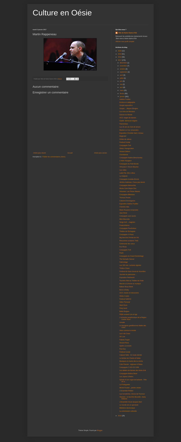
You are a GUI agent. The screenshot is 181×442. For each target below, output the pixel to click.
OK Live (122, 337)
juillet (122, 78)
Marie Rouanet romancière (128, 210)
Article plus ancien (100, 153)
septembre (124, 72)
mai (121, 84)
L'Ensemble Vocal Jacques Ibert (130, 402)
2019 (120, 54)
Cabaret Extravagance (127, 201)
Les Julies (122, 170)
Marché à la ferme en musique (130, 284)
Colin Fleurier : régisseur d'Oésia (130, 364)
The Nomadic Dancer (126, 259)
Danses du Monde (125, 115)
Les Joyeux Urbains (126, 376)
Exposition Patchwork (127, 277)
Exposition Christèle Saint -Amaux (131, 133)
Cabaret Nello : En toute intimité (130, 355)
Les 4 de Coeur (124, 334)
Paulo (121, 253)
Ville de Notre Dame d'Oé (127, 33)
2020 (120, 51)
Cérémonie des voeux (127, 244)
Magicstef (122, 136)
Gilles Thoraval (124, 302)
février (122, 93)
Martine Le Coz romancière (129, 130)
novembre (123, 66)
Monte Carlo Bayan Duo (127, 188)
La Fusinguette (124, 385)
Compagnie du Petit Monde (129, 164)
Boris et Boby (124, 290)
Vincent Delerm (124, 151)
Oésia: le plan (124, 296)
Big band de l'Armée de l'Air (129, 237)
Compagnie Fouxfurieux (127, 228)
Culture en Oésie (62, 12)
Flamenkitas (123, 124)
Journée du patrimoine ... (128, 274)
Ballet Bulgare (124, 311)
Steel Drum (123, 305)
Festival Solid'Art (125, 299)
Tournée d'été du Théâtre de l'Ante (131, 281)
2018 (120, 57)
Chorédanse (123, 155)
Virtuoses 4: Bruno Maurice (129, 167)
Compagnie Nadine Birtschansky (130, 158)
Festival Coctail (124, 142)
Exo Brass (123, 247)
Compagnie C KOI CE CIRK (129, 367)
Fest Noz (122, 349)
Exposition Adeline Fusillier (128, 204)
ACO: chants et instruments (129, 293)
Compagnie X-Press (126, 234)
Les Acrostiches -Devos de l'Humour (132, 394)
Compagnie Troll (125, 145)
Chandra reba (124, 207)
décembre (123, 63)
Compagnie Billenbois (127, 195)
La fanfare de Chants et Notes (129, 358)
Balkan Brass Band (126, 287)
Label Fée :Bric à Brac (127, 173)
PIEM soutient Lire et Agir (128, 314)
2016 (120, 416)
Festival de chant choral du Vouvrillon (132, 271)
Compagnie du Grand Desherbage (131, 256)
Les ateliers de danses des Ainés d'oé (132, 370)
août (121, 75)
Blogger (99, 430)
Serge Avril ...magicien (127, 222)
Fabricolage (123, 262)
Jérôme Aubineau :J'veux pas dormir (132, 182)
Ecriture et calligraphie (127, 102)
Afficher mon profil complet (124, 41)
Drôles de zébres (125, 139)
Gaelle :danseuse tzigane (128, 121)
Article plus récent (39, 153)
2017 (120, 60)
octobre (122, 69)
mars (122, 90)
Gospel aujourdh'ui (126, 105)
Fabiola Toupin (124, 340)
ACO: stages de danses (127, 118)
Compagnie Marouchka (127, 185)
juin (121, 81)
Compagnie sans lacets (127, 216)
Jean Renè (123, 213)
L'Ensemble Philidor (126, 391)
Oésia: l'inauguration (126, 148)
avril (121, 87)
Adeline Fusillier (125, 99)
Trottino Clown (124, 268)
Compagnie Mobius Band (128, 373)
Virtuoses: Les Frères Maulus (129, 191)
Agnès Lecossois (125, 346)
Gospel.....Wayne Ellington (128, 108)
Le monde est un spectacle (128, 405)
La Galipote (123, 176)
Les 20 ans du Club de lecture (129, 127)
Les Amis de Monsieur (127, 111)
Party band (123, 308)
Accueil (70, 153)
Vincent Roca (124, 343)
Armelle (122, 322)
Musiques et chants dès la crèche (131, 361)
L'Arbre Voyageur (125, 161)
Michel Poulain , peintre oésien (130, 388)
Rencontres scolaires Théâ (128, 241)
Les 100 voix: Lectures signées (130, 265)
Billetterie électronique (127, 408)
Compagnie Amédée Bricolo (129, 179)
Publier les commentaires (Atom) (53, 157)
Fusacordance (124, 225)
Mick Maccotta (124, 219)
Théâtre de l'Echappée (127, 231)
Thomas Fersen (124, 198)
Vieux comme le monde (127, 330)
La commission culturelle (128, 411)
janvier (122, 96)
